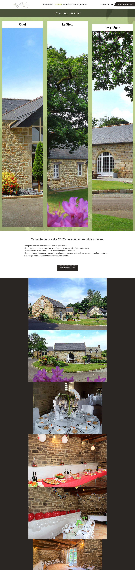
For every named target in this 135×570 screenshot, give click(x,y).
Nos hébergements (69, 4)
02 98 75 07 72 (105, 4)
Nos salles (58, 4)
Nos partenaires (82, 4)
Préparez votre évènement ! (125, 4)
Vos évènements (47, 4)
